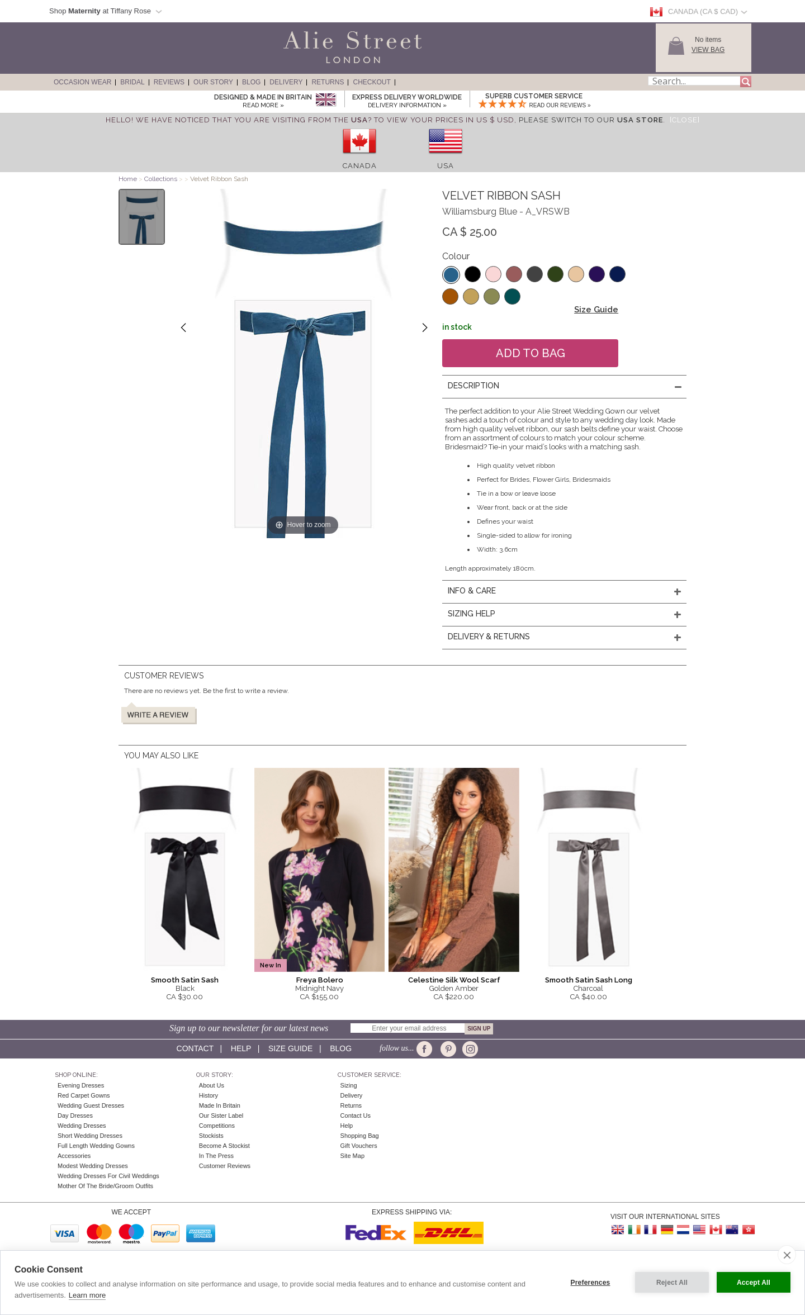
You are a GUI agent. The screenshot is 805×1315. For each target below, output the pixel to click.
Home (128, 179)
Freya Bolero (319, 980)
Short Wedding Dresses (90, 1135)
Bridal (132, 82)
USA (445, 166)
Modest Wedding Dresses (93, 1165)
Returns (327, 82)
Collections (161, 179)
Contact (195, 1048)
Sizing (348, 1085)
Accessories (74, 1155)
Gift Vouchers (358, 1145)
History (208, 1095)
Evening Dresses (81, 1085)
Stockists (211, 1135)
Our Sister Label (221, 1115)
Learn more (87, 1295)
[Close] (685, 120)
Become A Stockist (224, 1145)
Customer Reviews (224, 1165)
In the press (216, 1155)
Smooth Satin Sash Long (588, 980)
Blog (251, 82)
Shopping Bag (359, 1135)
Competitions (217, 1125)
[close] (787, 1254)
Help (241, 1048)
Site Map (352, 1155)
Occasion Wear (82, 82)
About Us (211, 1085)
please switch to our (591, 120)
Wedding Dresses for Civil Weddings (108, 1175)
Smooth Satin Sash (185, 980)
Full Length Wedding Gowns (96, 1145)
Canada (360, 166)
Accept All (753, 1282)
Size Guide (596, 310)
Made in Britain (219, 1105)
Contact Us (355, 1115)
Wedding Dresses (82, 1125)
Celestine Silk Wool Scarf (454, 980)
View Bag (708, 50)
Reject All (672, 1282)
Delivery (285, 82)
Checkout (371, 82)
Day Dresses (75, 1115)
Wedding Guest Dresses (91, 1105)
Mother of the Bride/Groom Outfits (105, 1186)
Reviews (169, 82)
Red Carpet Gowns (84, 1095)
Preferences (590, 1282)
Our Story (213, 82)
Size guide (290, 1048)
